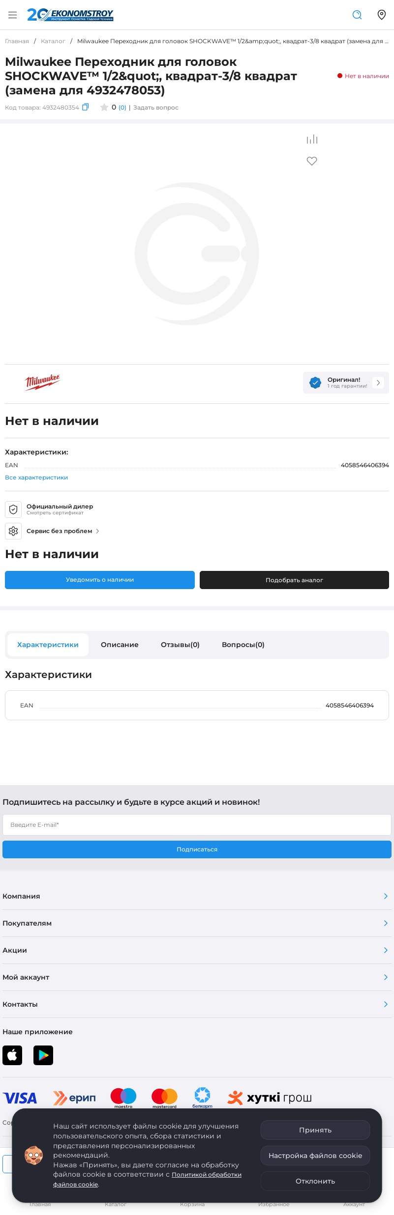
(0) (122, 107)
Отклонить (315, 1181)
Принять (315, 1130)
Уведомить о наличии (100, 579)
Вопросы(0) (243, 644)
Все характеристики (36, 477)
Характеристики (48, 644)
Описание (120, 644)
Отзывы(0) (180, 644)
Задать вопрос (156, 107)
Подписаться (197, 849)
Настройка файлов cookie (316, 1155)
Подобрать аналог (294, 580)
